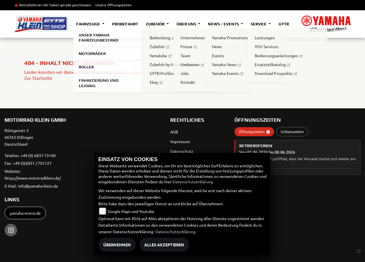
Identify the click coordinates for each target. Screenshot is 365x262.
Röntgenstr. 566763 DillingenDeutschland (19, 137)
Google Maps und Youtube (131, 211)
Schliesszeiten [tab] (292, 131)
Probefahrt (125, 24)
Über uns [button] (187, 24)
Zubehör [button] (155, 24)
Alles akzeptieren (164, 244)
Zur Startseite (38, 78)
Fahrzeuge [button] (88, 24)
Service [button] (259, 24)
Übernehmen (117, 244)
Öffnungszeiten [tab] (254, 131)
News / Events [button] (224, 24)
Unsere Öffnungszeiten (113, 5)
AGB (174, 131)
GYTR (284, 24)
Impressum (180, 141)
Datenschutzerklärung (193, 181)
